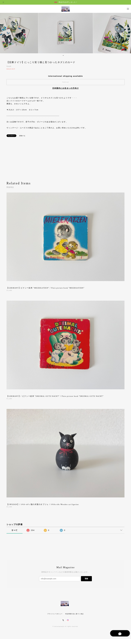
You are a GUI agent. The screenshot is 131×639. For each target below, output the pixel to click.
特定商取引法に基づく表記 (74, 614)
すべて (15, 530)
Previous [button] (4, 33)
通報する (22, 135)
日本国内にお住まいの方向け (65, 88)
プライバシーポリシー (55, 614)
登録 (86, 579)
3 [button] (66, 55)
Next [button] (127, 33)
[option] (65, 32)
